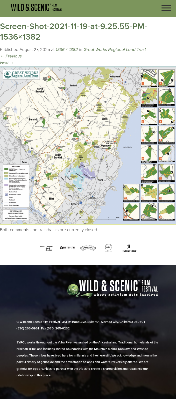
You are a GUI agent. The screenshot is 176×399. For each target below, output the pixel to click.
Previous (11, 56)
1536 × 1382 (67, 49)
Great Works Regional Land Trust (115, 49)
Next (7, 62)
